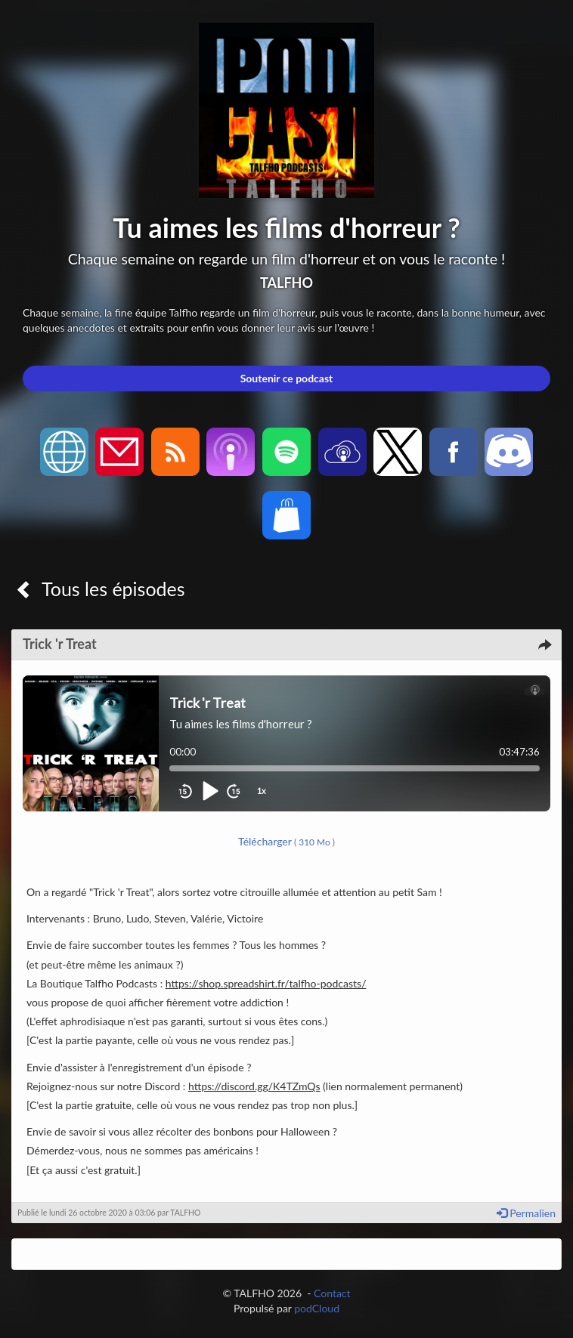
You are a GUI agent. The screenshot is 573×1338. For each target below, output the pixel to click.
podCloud (316, 1308)
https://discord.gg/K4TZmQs (254, 1086)
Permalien (526, 1213)
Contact (332, 1293)
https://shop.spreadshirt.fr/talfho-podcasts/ (266, 983)
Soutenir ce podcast (286, 378)
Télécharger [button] (286, 841)
